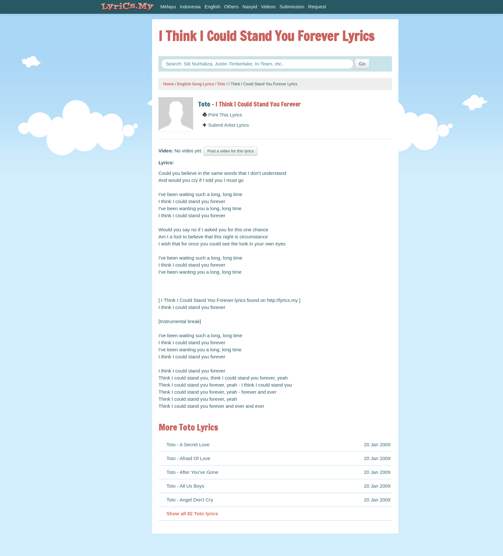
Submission (291, 6)
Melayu (168, 6)
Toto (221, 84)
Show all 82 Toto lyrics (192, 513)
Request (317, 6)
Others (231, 6)
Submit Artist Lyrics (225, 125)
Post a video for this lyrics (230, 151)
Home (168, 84)
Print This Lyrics (222, 114)
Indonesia (190, 6)
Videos (268, 6)
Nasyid (250, 6)
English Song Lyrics (195, 84)
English (212, 6)
